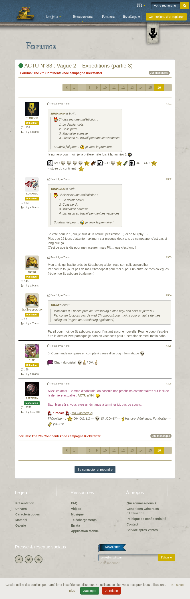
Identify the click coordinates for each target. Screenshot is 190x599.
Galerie (20, 525)
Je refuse (111, 591)
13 (132, 87)
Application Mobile (85, 531)
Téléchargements (84, 520)
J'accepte (89, 591)
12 (123, 87)
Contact (132, 524)
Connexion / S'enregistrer (166, 16)
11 (114, 87)
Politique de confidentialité (146, 519)
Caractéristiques (27, 514)
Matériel (21, 520)
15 (150, 87)
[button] (141, 5)
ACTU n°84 (86, 395)
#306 (169, 383)
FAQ (74, 503)
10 (105, 87)
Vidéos (76, 509)
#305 (169, 345)
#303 (169, 257)
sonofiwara (57, 113)
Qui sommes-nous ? (142, 503)
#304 (169, 295)
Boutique (131, 16)
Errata (75, 525)
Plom (31, 360)
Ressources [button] (83, 18)
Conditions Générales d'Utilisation (143, 511)
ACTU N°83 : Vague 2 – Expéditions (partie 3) (75, 66)
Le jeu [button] (53, 16)
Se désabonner (108, 563)
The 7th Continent (46, 73)
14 (141, 87)
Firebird (32, 398)
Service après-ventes (142, 530)
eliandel (32, 193)
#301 (169, 103)
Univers (21, 509)
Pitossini (32, 118)
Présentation (24, 503)
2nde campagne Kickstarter (82, 73)
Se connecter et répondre (95, 469)
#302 (169, 179)
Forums (108, 16)
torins (32, 272)
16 (159, 87)
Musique (77, 514)
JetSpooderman (32, 309)
